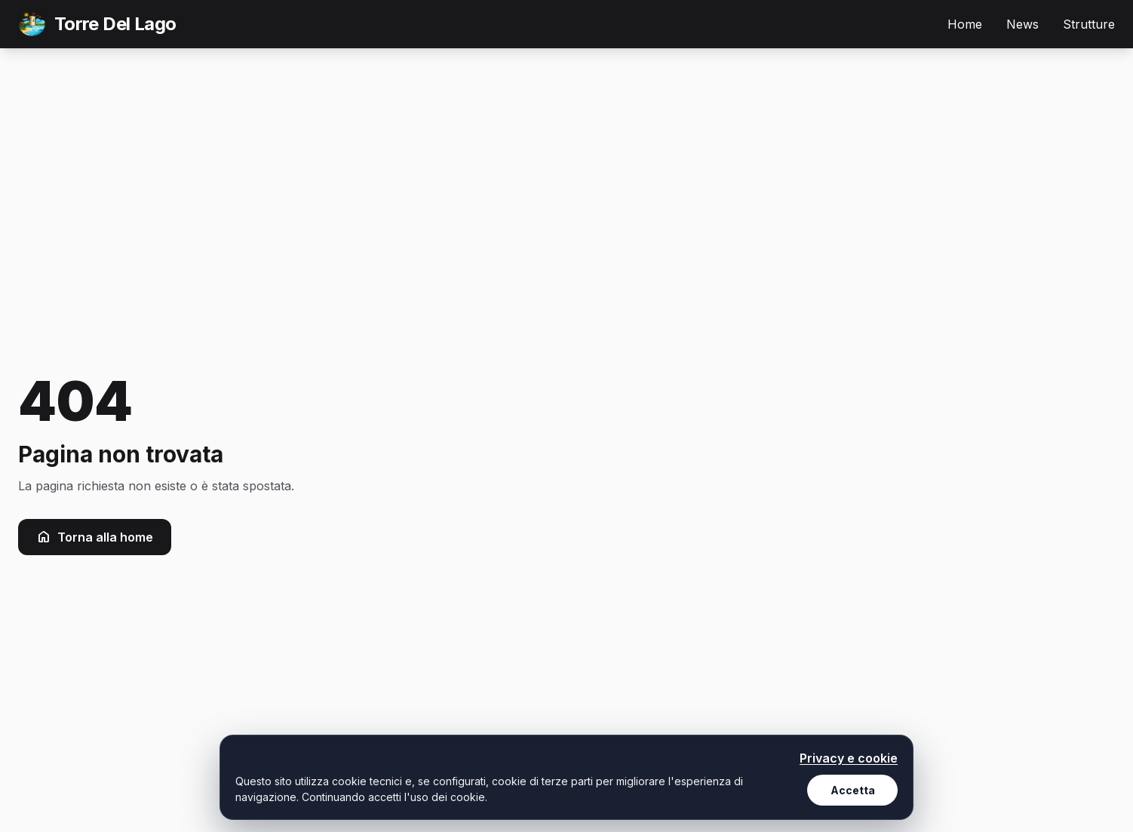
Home (964, 24)
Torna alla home (94, 537)
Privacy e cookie (849, 758)
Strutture (1089, 24)
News (1022, 24)
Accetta (853, 790)
